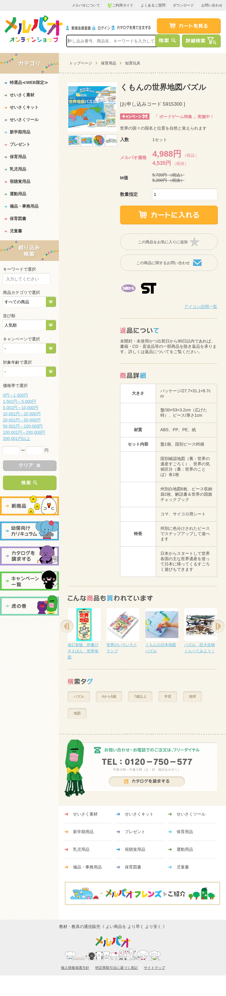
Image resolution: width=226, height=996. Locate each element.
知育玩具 (132, 63)
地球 (192, 696)
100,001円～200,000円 (24, 432)
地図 (77, 713)
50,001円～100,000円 (23, 426)
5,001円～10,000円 (20, 407)
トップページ (80, 63)
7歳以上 (140, 696)
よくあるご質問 (153, 5)
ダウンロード (183, 5)
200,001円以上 (16, 438)
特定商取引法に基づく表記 (116, 968)
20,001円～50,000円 (22, 420)
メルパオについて (86, 5)
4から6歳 (109, 696)
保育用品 (108, 63)
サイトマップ (154, 968)
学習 (167, 696)
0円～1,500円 (15, 395)
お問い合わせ (211, 5)
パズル (79, 696)
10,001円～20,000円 (22, 413)
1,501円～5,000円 (19, 401)
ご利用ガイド (120, 5)
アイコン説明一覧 (200, 306)
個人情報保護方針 (75, 968)
